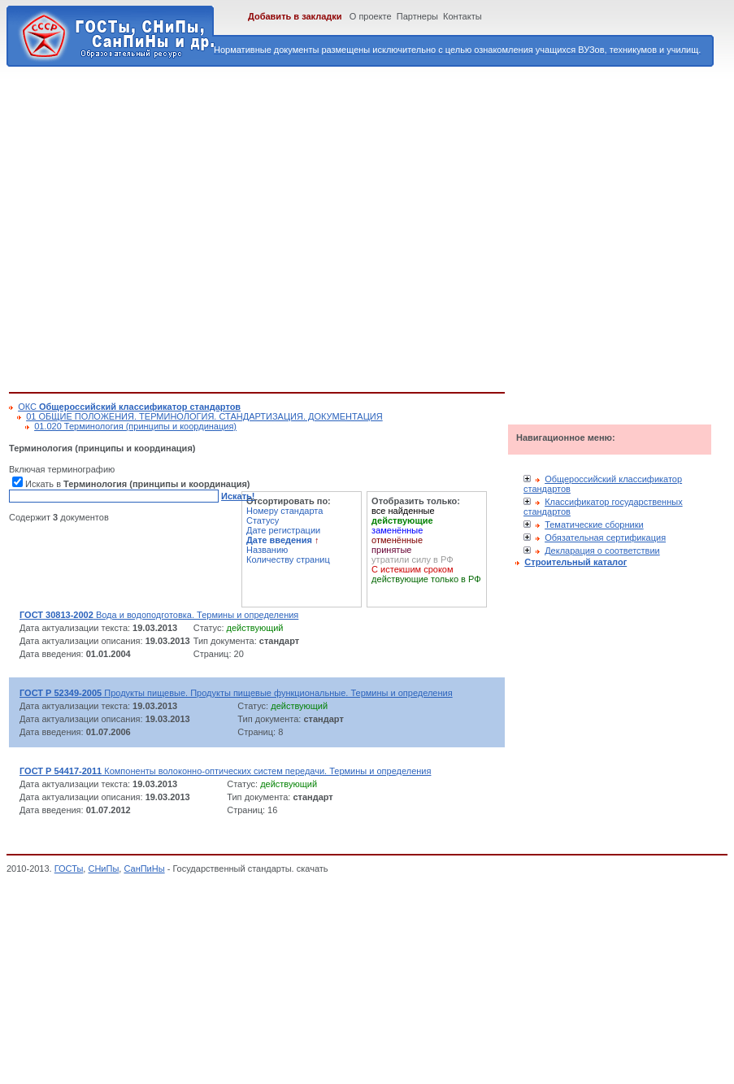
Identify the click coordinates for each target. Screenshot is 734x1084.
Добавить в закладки (295, 16)
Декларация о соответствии (602, 550)
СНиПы (103, 868)
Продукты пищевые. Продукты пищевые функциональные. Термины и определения (236, 693)
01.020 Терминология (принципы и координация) (135, 426)
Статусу (262, 520)
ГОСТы (69, 868)
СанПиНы (144, 868)
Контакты (462, 16)
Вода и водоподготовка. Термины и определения (159, 615)
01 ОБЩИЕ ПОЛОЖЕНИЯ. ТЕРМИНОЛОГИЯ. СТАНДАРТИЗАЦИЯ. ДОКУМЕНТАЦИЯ (204, 416)
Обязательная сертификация (605, 537)
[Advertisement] (152, 226)
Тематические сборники (594, 524)
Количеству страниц (288, 559)
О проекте (371, 16)
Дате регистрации (283, 530)
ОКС (129, 406)
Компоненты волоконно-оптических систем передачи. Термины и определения (225, 771)
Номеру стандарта (284, 511)
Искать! (237, 496)
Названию (267, 550)
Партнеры (417, 16)
